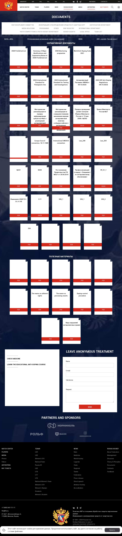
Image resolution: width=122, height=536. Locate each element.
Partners (92, 1)
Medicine (77, 455)
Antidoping (91, 7)
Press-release (78, 478)
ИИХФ (80, 39)
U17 (36, 475)
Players (46, 7)
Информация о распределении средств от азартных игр (62, 25)
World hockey (78, 458)
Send (90, 407)
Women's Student (41, 494)
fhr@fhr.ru (5, 511)
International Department (89, 28)
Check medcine (13, 359)
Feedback (110, 472)
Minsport (23, 1)
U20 (36, 452)
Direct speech (78, 481)
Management (111, 455)
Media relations (28, 28)
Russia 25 (38, 465)
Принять (112, 530)
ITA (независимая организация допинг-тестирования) (45, 39)
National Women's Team (43, 481)
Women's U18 (39, 485)
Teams (37, 7)
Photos (4, 458)
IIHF (33, 1)
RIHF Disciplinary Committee (23, 25)
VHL (48, 1)
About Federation (113, 452)
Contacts (104, 1)
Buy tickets (104, 7)
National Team (40, 462)
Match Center (24, 7)
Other (56, 28)
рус (119, 1)
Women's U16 (39, 458)
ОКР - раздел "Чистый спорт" (107, 39)
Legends (77, 462)
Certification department (100, 25)
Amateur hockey (79, 485)
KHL (41, 1)
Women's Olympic (41, 488)
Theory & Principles (113, 462)
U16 (36, 478)
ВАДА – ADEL (8, 39)
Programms (44, 28)
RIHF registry (68, 28)
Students (38, 491)
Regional (77, 468)
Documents (111, 465)
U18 (36, 472)
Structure (110, 458)
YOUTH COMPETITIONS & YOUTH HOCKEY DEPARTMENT (39, 32)
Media (80, 7)
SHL (56, 1)
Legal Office (85, 32)
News (56, 7)
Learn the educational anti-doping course (26, 364)
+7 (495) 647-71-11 (8, 508)
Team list (98, 32)
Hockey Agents (69, 32)
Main (75, 452)
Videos (4, 462)
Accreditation (78, 488)
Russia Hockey (68, 7)
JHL (64, 1)
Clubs (76, 465)
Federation (77, 475)
